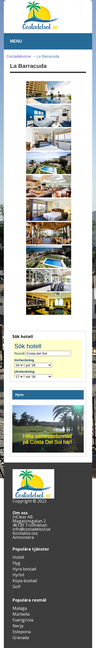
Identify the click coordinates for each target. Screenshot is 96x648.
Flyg (16, 563)
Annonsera (23, 537)
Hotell (18, 557)
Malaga (20, 608)
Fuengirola (23, 620)
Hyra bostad (24, 569)
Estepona (22, 631)
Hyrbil (18, 575)
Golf (16, 586)
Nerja (18, 626)
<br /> (48, 359)
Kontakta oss (25, 533)
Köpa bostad (25, 580)
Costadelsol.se (18, 56)
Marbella (21, 614)
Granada (21, 637)
